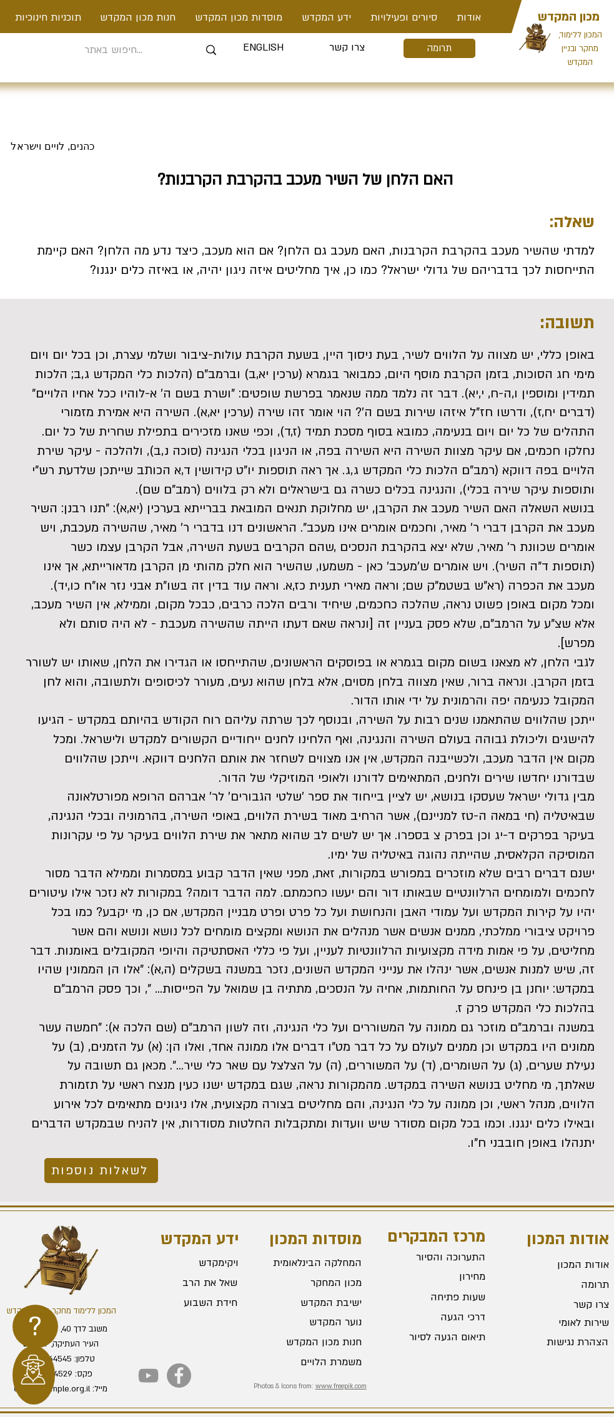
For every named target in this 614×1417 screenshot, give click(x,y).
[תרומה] (439, 48)
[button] (404, 17)
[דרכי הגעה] (441, 1318)
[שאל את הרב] (193, 1283)
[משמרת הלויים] (317, 1362)
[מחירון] (441, 1277)
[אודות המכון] (564, 1265)
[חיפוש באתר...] (114, 50)
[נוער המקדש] (317, 1322)
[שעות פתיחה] (441, 1298)
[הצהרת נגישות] (564, 1342)
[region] (35, 1326)
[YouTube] (148, 1375)
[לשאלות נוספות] (101, 1170)
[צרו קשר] (347, 48)
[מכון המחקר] (317, 1283)
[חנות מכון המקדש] (317, 1342)
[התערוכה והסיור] (441, 1258)
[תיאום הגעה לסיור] (441, 1338)
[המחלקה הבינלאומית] (317, 1263)
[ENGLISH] (263, 48)
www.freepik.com (341, 1386)
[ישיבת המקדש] (317, 1303)
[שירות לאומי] (564, 1323)
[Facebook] (179, 1375)
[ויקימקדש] (193, 1263)
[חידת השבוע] (192, 1303)
